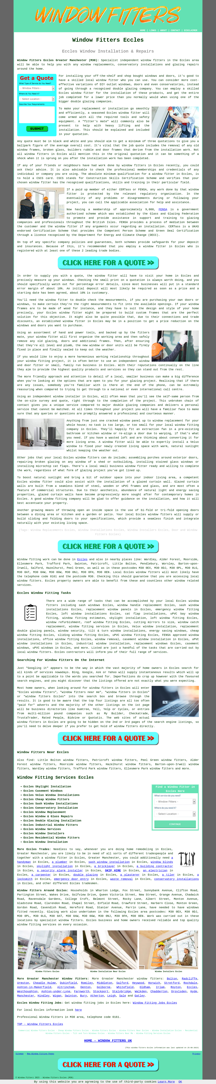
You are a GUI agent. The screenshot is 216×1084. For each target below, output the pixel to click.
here (78, 1010)
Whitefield (125, 987)
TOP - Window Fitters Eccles (40, 1024)
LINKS (152, 30)
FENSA (163, 209)
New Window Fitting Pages (40, 1054)
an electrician (155, 870)
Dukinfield (68, 983)
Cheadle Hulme (44, 983)
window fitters (153, 60)
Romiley (87, 983)
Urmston (23, 983)
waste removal (121, 879)
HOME (142, 30)
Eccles (82, 559)
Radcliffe (189, 978)
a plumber (59, 862)
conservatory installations (176, 879)
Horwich (154, 983)
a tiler (168, 874)
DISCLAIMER (190, 30)
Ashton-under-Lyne (55, 991)
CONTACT (175, 30)
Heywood (138, 983)
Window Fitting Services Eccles (55, 777)
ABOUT (163, 30)
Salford (122, 983)
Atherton (97, 995)
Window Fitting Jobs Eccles (155, 1002)
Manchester (25, 995)
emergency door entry (71, 879)
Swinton (71, 995)
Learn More (166, 1081)
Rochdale (190, 983)
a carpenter (41, 874)
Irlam (160, 987)
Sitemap (19, 1054)
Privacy (196, 1054)
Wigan (57, 995)
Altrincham (65, 987)
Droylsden (179, 991)
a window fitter (54, 857)
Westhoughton (27, 991)
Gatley (139, 995)
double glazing (85, 874)
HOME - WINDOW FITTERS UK (108, 1040)
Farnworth (81, 991)
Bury (83, 995)
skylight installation (55, 866)
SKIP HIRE (113, 870)
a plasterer (130, 874)
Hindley (44, 995)
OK (180, 1081)
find (30, 760)
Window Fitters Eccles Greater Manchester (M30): (58, 60)
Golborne (103, 987)
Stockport (100, 991)
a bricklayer (104, 866)
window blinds (162, 862)
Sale (122, 995)
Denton (85, 987)
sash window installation (109, 862)
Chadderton (159, 991)
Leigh (111, 995)
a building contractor (154, 866)
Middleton (104, 983)
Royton (176, 987)
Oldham (145, 987)
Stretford (171, 983)
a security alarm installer (60, 870)
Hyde (193, 991)
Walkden (141, 991)
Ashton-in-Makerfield (34, 987)
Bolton (172, 978)
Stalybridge (121, 991)
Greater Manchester (118, 978)
